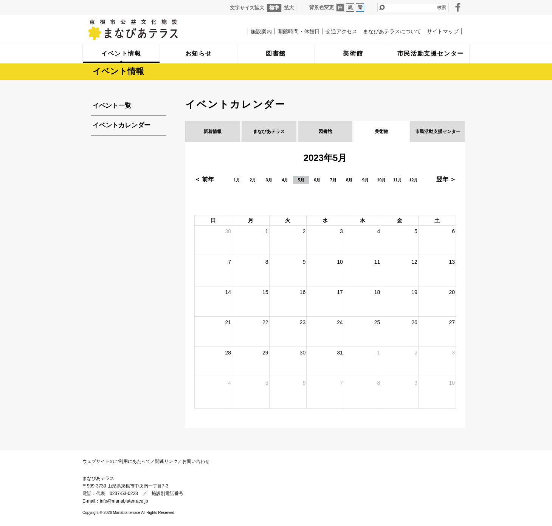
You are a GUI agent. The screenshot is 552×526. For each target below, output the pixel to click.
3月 (269, 180)
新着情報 (212, 131)
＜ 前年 (204, 179)
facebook (458, 7)
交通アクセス (341, 31)
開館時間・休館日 (299, 31)
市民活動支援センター (438, 131)
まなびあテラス (148, 29)
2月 (253, 180)
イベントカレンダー (121, 125)
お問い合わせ (195, 461)
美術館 (381, 131)
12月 (413, 180)
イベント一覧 (112, 105)
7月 (333, 180)
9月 (365, 180)
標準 (274, 8)
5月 (301, 180)
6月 (317, 180)
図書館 (325, 131)
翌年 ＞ (446, 179)
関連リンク (166, 461)
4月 (285, 180)
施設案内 (261, 31)
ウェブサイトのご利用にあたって (116, 461)
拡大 (289, 8)
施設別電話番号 (167, 493)
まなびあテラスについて (392, 31)
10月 (381, 180)
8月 (349, 180)
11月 (397, 180)
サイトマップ (443, 31)
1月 (237, 180)
